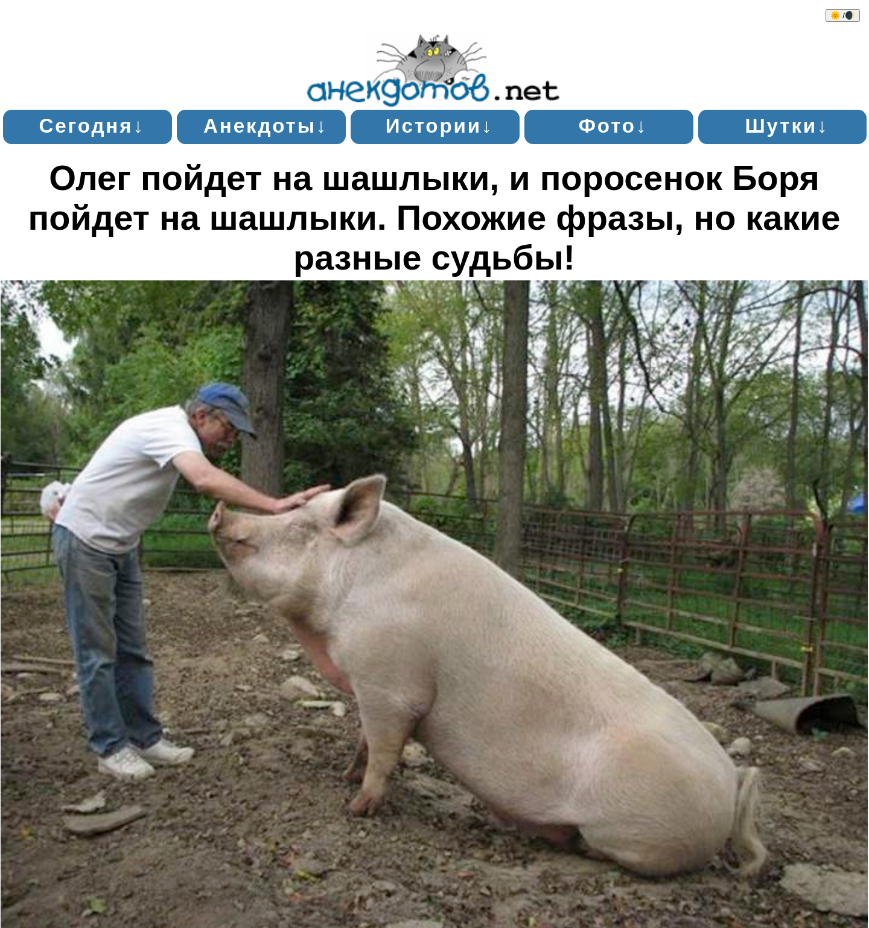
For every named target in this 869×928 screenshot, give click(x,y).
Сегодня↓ (91, 126)
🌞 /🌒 (842, 15)
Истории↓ (440, 126)
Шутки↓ (787, 126)
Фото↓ (613, 126)
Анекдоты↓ (265, 126)
